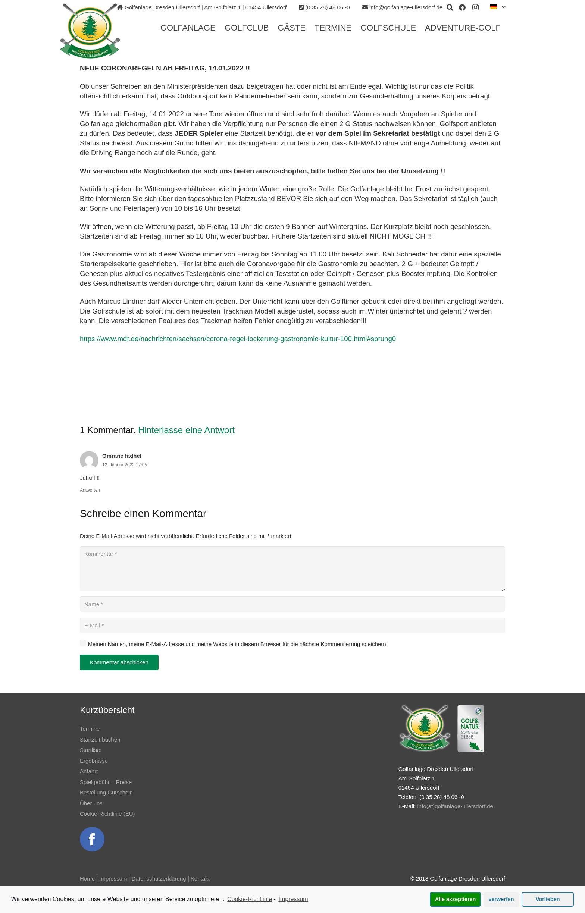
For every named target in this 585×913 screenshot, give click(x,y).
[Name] (292, 604)
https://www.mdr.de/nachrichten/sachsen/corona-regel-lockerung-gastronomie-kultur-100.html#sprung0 (238, 339)
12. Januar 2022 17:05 (124, 464)
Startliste (90, 750)
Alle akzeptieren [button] (455, 899)
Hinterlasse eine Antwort (186, 430)
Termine (90, 728)
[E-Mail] (292, 625)
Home (87, 878)
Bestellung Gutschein (106, 792)
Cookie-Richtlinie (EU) (107, 813)
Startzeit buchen (100, 739)
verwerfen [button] (501, 899)
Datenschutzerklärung (159, 878)
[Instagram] (475, 7)
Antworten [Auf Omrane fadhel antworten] (90, 490)
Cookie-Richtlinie (249, 899)
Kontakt (200, 878)
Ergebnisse (94, 761)
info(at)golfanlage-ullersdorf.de (455, 806)
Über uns (91, 803)
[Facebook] (462, 7)
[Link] (89, 31)
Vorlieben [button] (548, 899)
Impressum (113, 878)
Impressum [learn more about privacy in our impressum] (293, 899)
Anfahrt (89, 771)
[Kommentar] (292, 568)
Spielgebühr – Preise (106, 782)
